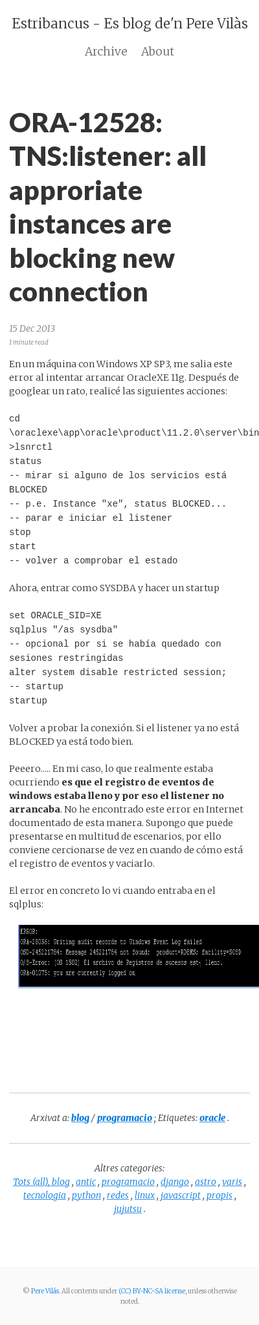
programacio (128, 1182)
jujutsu (128, 1209)
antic (86, 1182)
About (157, 52)
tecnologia (44, 1195)
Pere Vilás (45, 1291)
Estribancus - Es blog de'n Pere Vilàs (130, 23)
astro (205, 1182)
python (86, 1195)
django (175, 1182)
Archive (106, 52)
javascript (181, 1195)
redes (118, 1195)
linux (145, 1195)
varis (232, 1182)
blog (61, 1182)
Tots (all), (32, 1182)
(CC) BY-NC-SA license (151, 1291)
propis (219, 1195)
